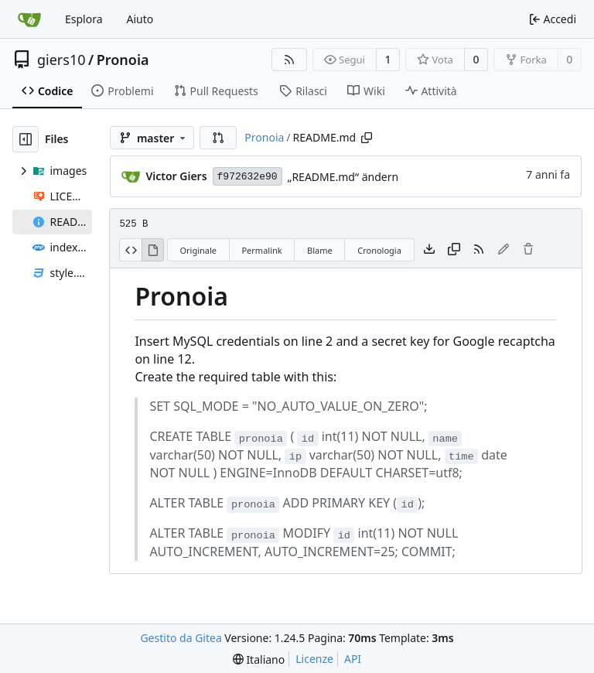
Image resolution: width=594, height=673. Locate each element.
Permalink (261, 250)
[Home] (29, 19)
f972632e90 (247, 177)
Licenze (314, 658)
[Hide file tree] (25, 139)
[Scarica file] (429, 250)
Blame (320, 250)
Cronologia (379, 250)
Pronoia (123, 59)
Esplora (84, 19)
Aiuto (140, 19)
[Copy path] (366, 137)
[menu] (259, 659)
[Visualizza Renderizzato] (153, 249)
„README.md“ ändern (343, 176)
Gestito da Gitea (180, 637)
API (352, 658)
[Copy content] (454, 250)
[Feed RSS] (289, 59)
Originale (198, 250)
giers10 (61, 59)
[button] (218, 137)
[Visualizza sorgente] (130, 249)
